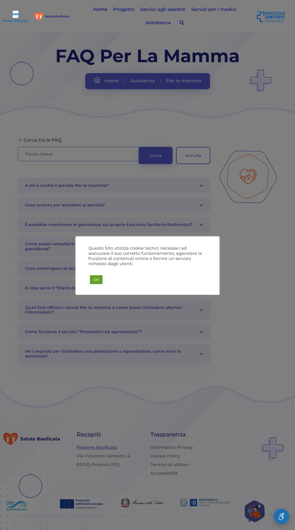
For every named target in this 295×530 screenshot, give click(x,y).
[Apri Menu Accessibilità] (281, 516)
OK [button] (96, 279)
